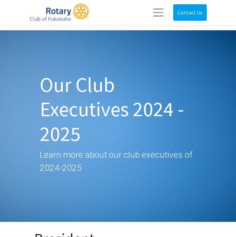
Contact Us (189, 12)
